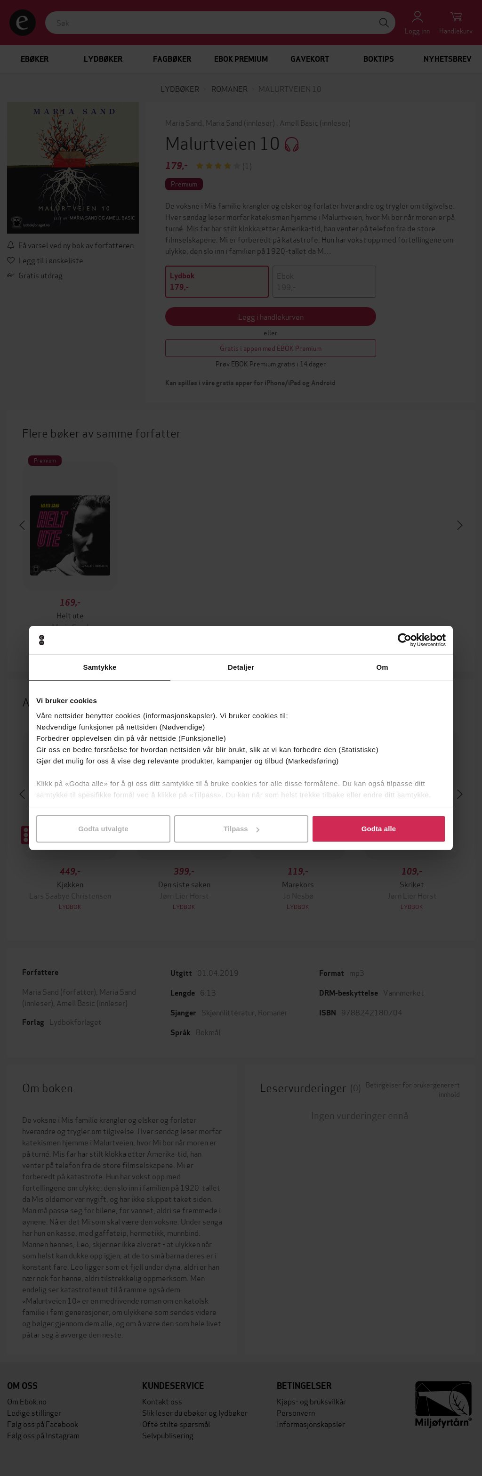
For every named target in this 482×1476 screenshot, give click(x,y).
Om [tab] (382, 667)
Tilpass (241, 829)
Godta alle (379, 829)
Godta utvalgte (103, 829)
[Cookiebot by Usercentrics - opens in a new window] (404, 640)
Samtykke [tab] (100, 667)
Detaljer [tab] (241, 667)
